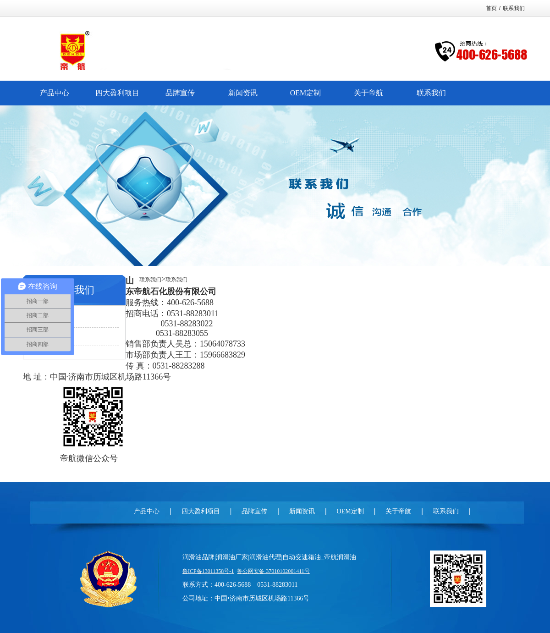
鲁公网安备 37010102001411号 (273, 571)
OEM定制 (350, 511)
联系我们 (514, 8)
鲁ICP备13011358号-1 (208, 571)
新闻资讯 (302, 511)
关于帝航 (398, 511)
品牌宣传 (254, 511)
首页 (491, 8)
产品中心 (147, 511)
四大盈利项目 (201, 511)
